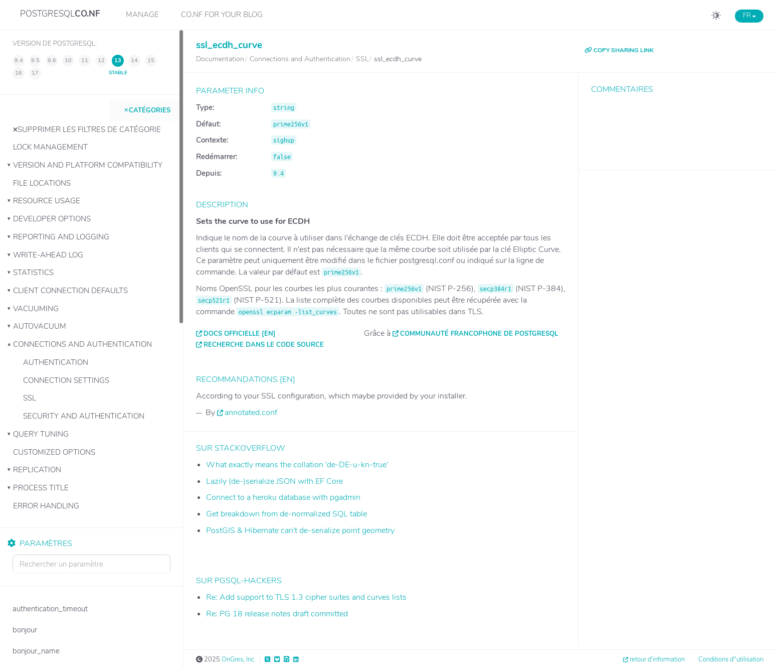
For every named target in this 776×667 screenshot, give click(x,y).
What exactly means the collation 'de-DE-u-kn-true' (297, 464)
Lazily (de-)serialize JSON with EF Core (274, 481)
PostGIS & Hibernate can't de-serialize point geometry (300, 530)
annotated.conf (251, 412)
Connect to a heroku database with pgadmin (283, 497)
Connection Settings (66, 380)
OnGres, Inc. (239, 659)
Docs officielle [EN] (240, 333)
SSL (29, 398)
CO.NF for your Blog (222, 15)
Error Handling (46, 506)
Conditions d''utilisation (730, 659)
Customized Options (54, 452)
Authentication (55, 362)
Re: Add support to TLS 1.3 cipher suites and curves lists (306, 597)
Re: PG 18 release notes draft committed (277, 613)
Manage (142, 15)
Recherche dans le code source (264, 344)
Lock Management (50, 147)
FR (749, 15)
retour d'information (657, 659)
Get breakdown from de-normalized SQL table (286, 513)
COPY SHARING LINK (619, 50)
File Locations (42, 183)
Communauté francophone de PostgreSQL (479, 333)
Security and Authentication (83, 416)
